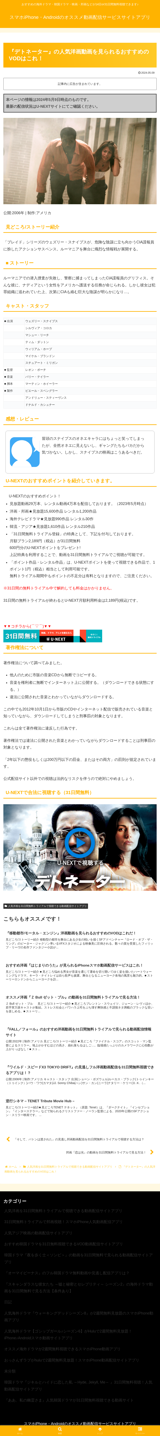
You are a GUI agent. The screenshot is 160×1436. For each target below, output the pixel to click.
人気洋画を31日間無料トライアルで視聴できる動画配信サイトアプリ (46, 906)
